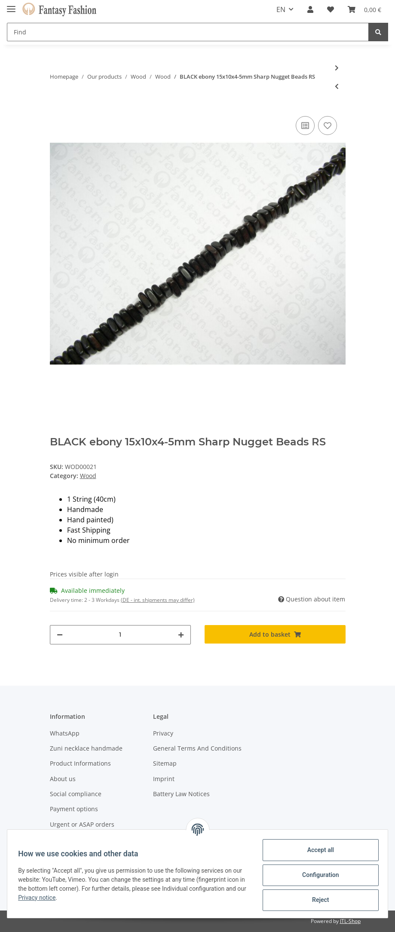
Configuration (317, 874)
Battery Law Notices (181, 794)
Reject (317, 899)
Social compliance (75, 794)
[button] (310, 9)
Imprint (164, 779)
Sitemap (165, 763)
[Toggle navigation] (11, 5)
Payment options (74, 809)
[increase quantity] (180, 634)
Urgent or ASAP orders (82, 824)
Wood (88, 476)
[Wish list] (330, 9)
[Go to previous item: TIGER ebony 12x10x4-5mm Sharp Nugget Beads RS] (337, 86)
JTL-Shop (350, 921)
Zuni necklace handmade (86, 748)
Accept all (317, 849)
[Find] (188, 32)
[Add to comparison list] (305, 125)
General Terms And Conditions (197, 748)
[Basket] (364, 9)
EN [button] (280, 9)
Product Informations (80, 763)
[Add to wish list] (327, 125)
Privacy (163, 733)
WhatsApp (65, 733)
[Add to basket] (275, 634)
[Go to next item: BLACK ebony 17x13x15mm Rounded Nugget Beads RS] (337, 67)
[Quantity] (120, 634)
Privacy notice (98, 897)
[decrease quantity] (59, 634)
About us (63, 779)
